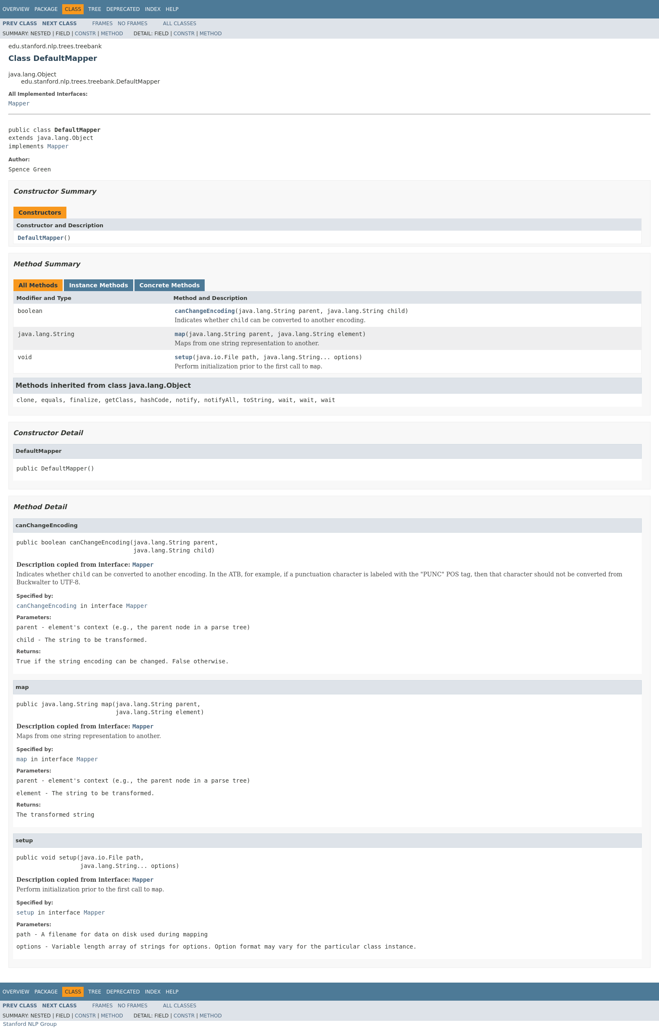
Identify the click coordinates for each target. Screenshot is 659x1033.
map (180, 334)
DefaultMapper (41, 237)
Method (112, 34)
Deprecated (123, 9)
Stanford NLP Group (30, 1024)
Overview (16, 9)
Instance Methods (98, 285)
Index (153, 9)
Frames (102, 23)
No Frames (133, 23)
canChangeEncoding (205, 311)
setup (183, 357)
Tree (94, 9)
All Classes (179, 23)
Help (172, 9)
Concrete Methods (170, 285)
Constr (85, 34)
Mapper (19, 103)
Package (46, 9)
